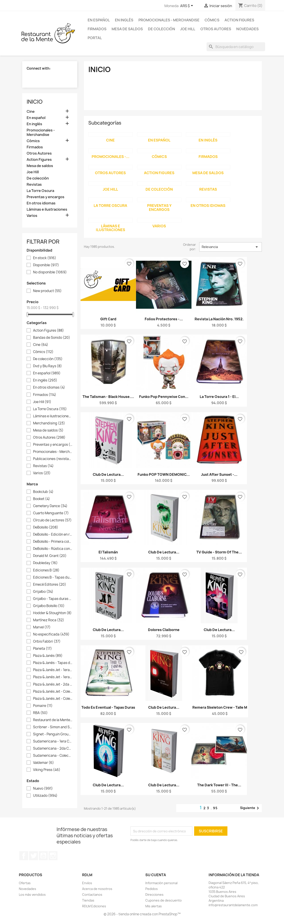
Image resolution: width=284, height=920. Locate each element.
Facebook (23, 855)
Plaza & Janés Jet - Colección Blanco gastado (53, 691)
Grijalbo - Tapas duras (53, 599)
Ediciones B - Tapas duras (53, 577)
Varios (32, 215)
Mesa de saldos (127, 28)
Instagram (53, 855)
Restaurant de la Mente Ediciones (53, 720)
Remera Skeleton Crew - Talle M (219, 707)
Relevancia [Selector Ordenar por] (230, 247)
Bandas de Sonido (51, 337)
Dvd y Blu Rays (47, 366)
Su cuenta (155, 874)
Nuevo (43, 788)
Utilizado (45, 795)
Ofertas (25, 883)
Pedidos (151, 889)
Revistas (34, 184)
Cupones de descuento (163, 900)
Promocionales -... (110, 156)
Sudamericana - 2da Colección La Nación (53, 748)
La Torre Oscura (40, 190)
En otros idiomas (41, 203)
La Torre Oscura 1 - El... (219, 396)
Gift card (108, 319)
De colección (161, 28)
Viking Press (46, 770)
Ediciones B (46, 570)
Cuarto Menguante (51, 513)
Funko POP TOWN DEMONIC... (164, 474)
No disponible (50, 272)
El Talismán (108, 552)
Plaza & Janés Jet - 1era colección (53, 670)
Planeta (42, 648)
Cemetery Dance (50, 506)
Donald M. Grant (50, 556)
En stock (44, 258)
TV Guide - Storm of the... (219, 552)
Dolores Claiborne (163, 629)
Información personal (161, 883)
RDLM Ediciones (94, 906)
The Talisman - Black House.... (108, 396)
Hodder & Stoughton (52, 613)
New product (47, 291)
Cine (31, 111)
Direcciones (154, 894)
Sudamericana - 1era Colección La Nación (53, 741)
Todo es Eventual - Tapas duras (108, 707)
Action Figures (239, 20)
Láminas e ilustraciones (47, 209)
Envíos (87, 883)
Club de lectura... (108, 474)
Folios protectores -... (164, 319)
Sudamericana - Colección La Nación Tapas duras (53, 755)
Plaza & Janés (48, 656)
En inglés (124, 20)
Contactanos (92, 894)
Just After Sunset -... (219, 474)
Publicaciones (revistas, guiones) (53, 459)
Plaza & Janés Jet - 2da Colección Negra (53, 684)
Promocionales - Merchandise (168, 20)
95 (215, 808)
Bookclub (43, 492)
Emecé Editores (49, 584)
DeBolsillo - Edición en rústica (53, 534)
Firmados (97, 28)
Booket (41, 499)
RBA (40, 713)
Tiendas (88, 900)
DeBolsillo (45, 527)
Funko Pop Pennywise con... (163, 396)
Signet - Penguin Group (53, 734)
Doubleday (45, 563)
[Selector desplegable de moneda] (187, 6)
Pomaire (43, 706)
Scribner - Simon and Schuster (53, 727)
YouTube (43, 855)
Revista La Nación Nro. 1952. (219, 319)
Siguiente (250, 808)
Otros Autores (215, 28)
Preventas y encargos (45, 197)
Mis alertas (153, 906)
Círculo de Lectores (52, 520)
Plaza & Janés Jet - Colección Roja (53, 698)
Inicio (35, 101)
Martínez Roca (48, 620)
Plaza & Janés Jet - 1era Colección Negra (53, 677)
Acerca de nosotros (97, 889)
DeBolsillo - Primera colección (53, 541)
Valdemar (43, 763)
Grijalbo (43, 591)
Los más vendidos (32, 894)
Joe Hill (187, 28)
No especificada (51, 634)
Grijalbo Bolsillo (49, 606)
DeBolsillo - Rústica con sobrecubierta (53, 549)
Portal (95, 37)
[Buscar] (236, 46)
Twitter (33, 855)
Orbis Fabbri (47, 641)
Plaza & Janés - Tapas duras (53, 663)
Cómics (212, 20)
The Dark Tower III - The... (219, 785)
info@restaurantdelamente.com (233, 905)
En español (99, 20)
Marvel (42, 627)
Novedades (247, 28)
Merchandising (49, 423)
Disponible (46, 265)
